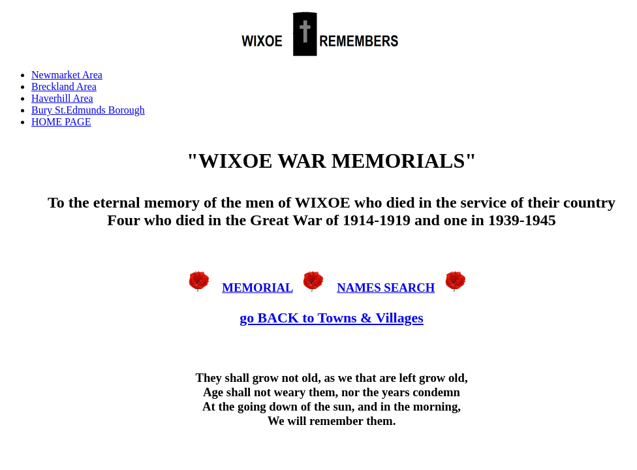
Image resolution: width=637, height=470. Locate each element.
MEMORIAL (257, 287)
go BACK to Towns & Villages (332, 317)
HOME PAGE (61, 121)
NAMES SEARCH (386, 287)
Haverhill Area (62, 98)
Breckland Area (64, 86)
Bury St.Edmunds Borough (88, 110)
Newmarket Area (66, 74)
